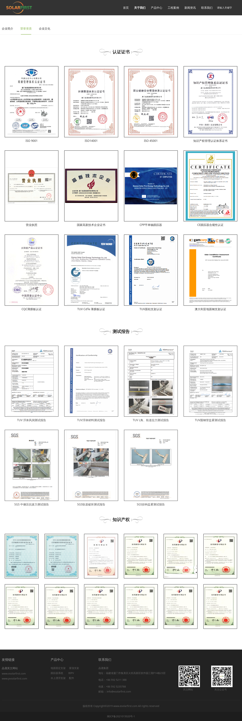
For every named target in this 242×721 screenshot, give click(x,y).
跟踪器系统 (57, 673)
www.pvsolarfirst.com (14, 678)
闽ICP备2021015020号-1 (121, 716)
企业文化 (44, 28)
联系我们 (207, 8)
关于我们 (140, 8)
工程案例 (173, 8)
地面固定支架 (58, 668)
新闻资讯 (190, 8)
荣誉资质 (26, 28)
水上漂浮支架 (58, 678)
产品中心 (156, 8)
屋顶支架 (74, 668)
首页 (126, 8)
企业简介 (7, 28)
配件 (71, 678)
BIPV (71, 673)
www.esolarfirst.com (14, 673)
